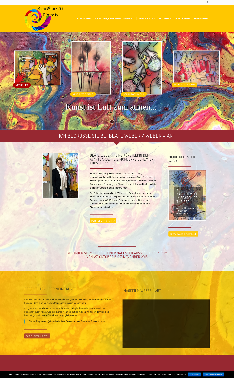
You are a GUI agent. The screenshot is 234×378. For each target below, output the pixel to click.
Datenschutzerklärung (214, 374)
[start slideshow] (112, 122)
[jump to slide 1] (116, 122)
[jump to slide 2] (118, 122)
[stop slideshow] (122, 122)
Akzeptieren (194, 374)
